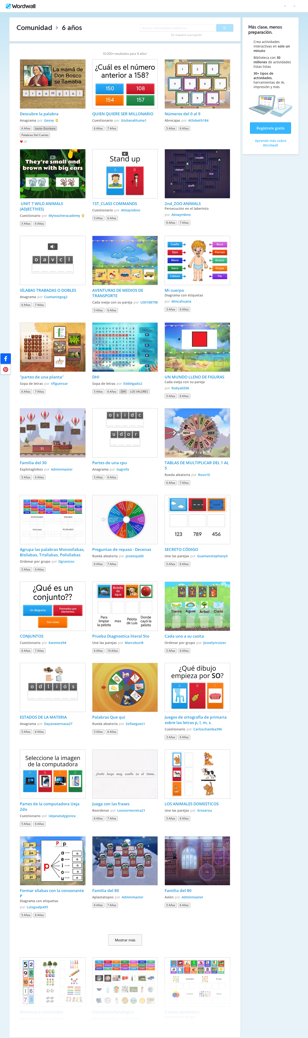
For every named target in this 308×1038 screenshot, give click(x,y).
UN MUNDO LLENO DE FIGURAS (194, 377)
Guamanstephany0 (212, 556)
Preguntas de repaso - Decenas (122, 549)
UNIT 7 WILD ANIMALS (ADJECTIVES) (42, 206)
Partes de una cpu (110, 462)
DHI (95, 377)
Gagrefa (123, 469)
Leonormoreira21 (131, 810)
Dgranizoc (66, 561)
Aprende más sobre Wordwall (270, 142)
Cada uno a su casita (184, 636)
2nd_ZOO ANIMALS (183, 203)
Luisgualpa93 (37, 907)
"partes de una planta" (42, 377)
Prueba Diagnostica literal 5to (120, 636)
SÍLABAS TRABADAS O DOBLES (48, 290)
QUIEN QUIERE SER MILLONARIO (123, 113)
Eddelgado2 (132, 383)
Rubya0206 (180, 388)
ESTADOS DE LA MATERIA (43, 717)
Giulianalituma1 (133, 120)
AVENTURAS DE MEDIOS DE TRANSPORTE (118, 292)
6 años (72, 27)
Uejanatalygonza (62, 816)
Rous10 (204, 474)
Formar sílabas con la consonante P (52, 893)
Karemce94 (57, 642)
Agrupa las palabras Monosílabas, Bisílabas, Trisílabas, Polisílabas (52, 552)
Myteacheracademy (64, 215)
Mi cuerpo (174, 290)
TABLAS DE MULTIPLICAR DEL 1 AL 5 (197, 465)
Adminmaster (62, 469)
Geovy (49, 120)
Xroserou (204, 810)
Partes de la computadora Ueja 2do (50, 806)
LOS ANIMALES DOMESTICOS (192, 803)
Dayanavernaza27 (58, 723)
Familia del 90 (178, 890)
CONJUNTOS (31, 636)
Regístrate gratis (270, 128)
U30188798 (149, 302)
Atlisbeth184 (198, 120)
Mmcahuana (181, 301)
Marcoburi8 (134, 642)
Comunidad (34, 27)
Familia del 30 (33, 462)
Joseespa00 (135, 556)
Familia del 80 (105, 890)
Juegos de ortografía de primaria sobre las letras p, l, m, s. (196, 719)
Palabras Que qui (108, 717)
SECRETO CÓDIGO (181, 549)
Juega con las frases (110, 803)
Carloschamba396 (207, 729)
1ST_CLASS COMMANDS (114, 203)
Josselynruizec (214, 642)
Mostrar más (125, 940)
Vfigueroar (59, 383)
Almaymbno (130, 210)
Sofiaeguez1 (135, 723)
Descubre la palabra (39, 113)
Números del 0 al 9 (183, 113)
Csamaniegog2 (55, 297)
